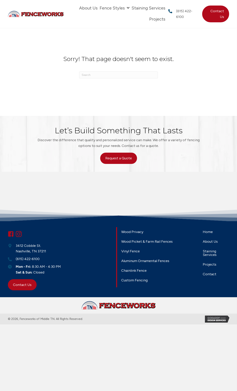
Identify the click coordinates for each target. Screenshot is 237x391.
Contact (209, 274)
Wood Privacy (132, 232)
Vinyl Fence (130, 251)
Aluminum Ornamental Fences (145, 261)
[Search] (118, 74)
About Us (210, 241)
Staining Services (210, 253)
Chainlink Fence (134, 270)
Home (208, 232)
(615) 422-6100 (28, 259)
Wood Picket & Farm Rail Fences (147, 241)
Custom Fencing (134, 280)
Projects (209, 264)
